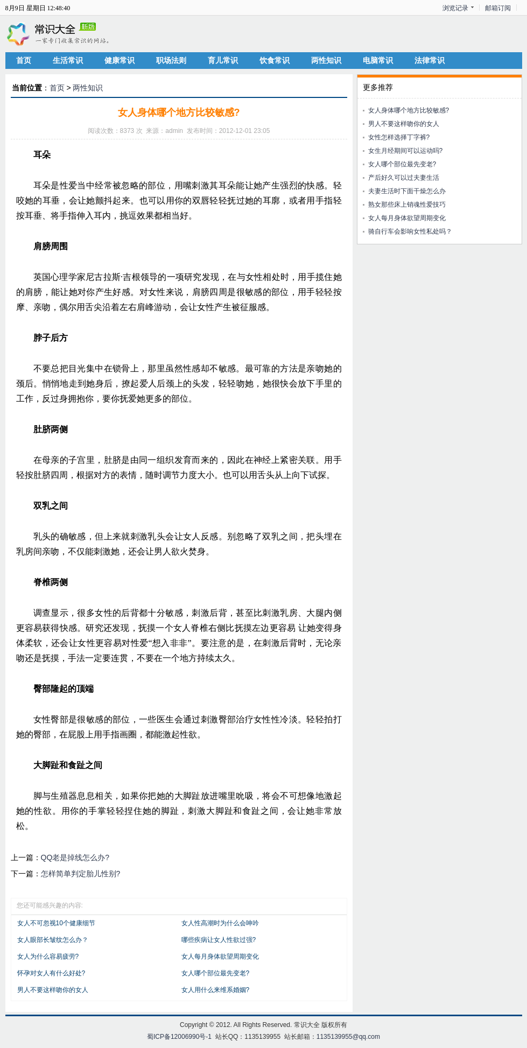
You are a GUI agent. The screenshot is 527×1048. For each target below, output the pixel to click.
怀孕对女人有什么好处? (51, 973)
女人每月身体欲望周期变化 (220, 956)
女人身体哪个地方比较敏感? (408, 110)
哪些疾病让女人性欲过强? (218, 940)
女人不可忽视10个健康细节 (56, 923)
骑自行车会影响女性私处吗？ (410, 231)
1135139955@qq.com (348, 1036)
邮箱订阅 (498, 8)
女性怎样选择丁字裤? (399, 137)
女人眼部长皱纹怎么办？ (52, 940)
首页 (23, 60)
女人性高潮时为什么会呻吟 (220, 923)
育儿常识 (223, 60)
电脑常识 (378, 60)
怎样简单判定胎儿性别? (81, 873)
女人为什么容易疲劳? (48, 956)
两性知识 (326, 60)
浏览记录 (455, 8)
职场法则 (171, 60)
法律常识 (429, 60)
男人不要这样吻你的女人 (52, 990)
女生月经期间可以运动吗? (405, 150)
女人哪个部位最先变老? (215, 973)
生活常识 (68, 60)
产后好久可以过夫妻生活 (403, 177)
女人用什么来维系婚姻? (215, 990)
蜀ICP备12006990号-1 (179, 1036)
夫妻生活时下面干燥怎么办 (407, 191)
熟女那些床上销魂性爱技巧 (407, 204)
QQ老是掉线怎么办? (75, 857)
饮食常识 (274, 60)
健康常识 (119, 60)
